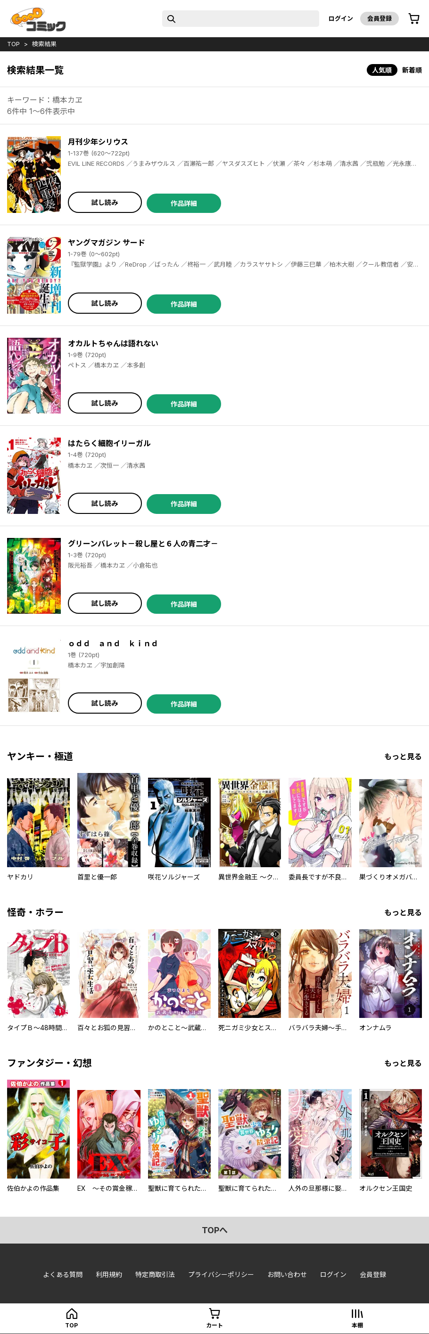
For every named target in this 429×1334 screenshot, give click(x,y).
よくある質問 (62, 1274)
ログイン (341, 18)
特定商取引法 (155, 1274)
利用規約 (109, 1274)
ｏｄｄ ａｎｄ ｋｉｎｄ (113, 643)
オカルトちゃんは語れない (113, 343)
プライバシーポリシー (221, 1274)
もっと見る (403, 756)
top (13, 44)
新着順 (412, 70)
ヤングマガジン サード (106, 242)
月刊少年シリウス (98, 141)
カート (214, 1325)
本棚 (357, 1325)
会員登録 (379, 18)
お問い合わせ (287, 1274)
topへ (215, 1230)
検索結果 (44, 44)
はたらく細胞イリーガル (109, 443)
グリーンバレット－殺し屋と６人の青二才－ (143, 543)
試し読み (104, 202)
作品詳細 (184, 203)
